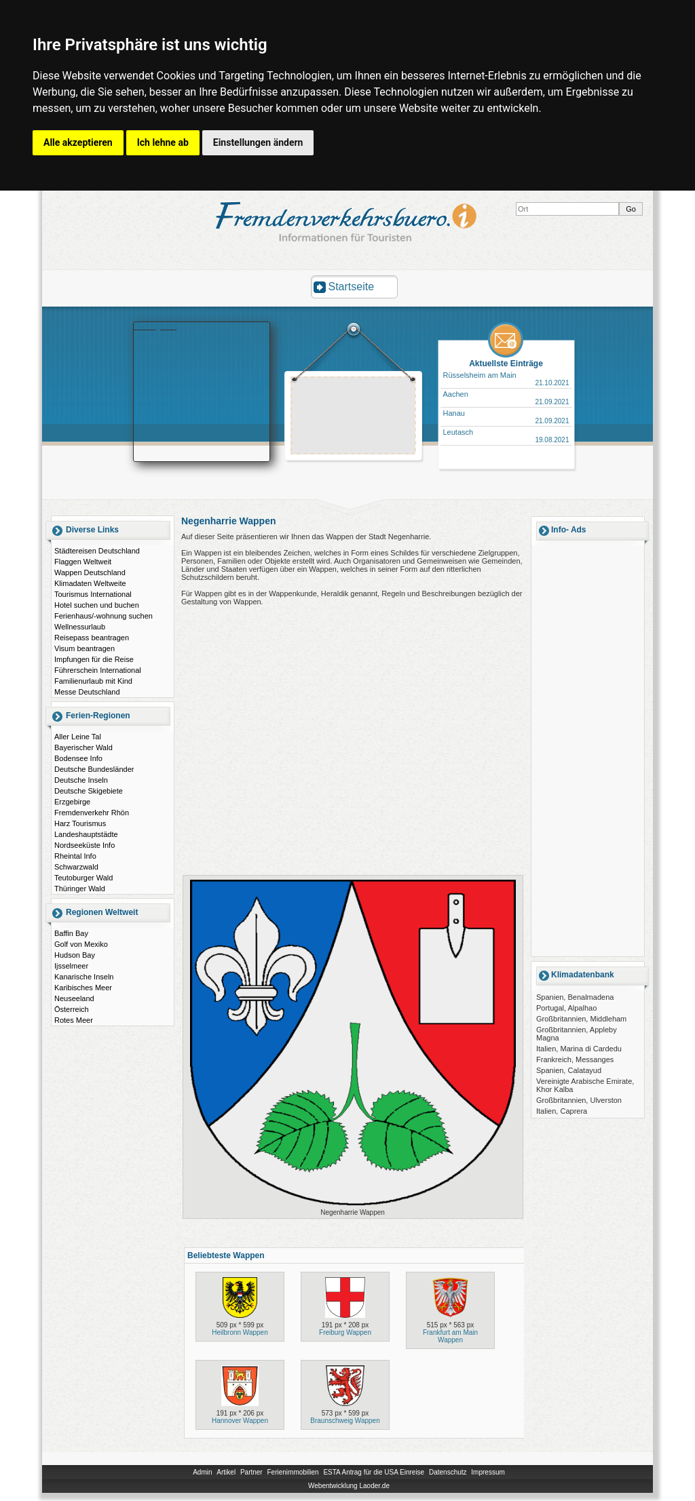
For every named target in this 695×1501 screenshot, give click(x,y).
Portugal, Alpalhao (566, 1008)
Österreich (71, 1009)
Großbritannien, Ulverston (579, 1100)
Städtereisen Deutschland (97, 551)
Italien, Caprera (561, 1111)
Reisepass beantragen (91, 637)
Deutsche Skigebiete (88, 791)
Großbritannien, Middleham (581, 1019)
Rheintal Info (75, 856)
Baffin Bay (71, 933)
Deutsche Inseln (81, 780)
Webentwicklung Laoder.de (349, 1485)
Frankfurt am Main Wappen (450, 1336)
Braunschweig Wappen (344, 1420)
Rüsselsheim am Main (479, 375)
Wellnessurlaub (79, 627)
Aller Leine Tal (77, 737)
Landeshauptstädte (86, 834)
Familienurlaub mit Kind (93, 681)
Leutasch (458, 432)
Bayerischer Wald (83, 747)
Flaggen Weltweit (82, 562)
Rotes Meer (73, 1020)
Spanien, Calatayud (568, 1070)
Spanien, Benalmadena (575, 997)
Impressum (487, 1472)
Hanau (454, 413)
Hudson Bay (74, 955)
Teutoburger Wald (83, 878)
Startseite (351, 286)
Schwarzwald (76, 867)
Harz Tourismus (80, 823)
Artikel (226, 1472)
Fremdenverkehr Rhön (91, 812)
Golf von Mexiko (81, 944)
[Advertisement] (353, 417)
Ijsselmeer (71, 966)
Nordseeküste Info (84, 845)
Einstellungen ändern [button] (258, 142)
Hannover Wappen (240, 1420)
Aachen (455, 394)
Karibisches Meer (83, 987)
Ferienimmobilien (292, 1472)
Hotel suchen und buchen (96, 605)
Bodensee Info (78, 758)
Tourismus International (93, 594)
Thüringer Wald (79, 888)
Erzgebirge (72, 802)
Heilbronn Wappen (239, 1332)
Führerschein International (97, 670)
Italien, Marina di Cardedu (579, 1049)
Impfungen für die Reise (94, 659)
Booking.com (155, 326)
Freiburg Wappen (345, 1332)
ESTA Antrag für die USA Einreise (373, 1472)
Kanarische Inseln (83, 977)
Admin (202, 1472)
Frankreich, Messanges (575, 1059)
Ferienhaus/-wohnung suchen (103, 616)
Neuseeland (74, 998)
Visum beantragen (84, 648)
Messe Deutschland (87, 692)
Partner (251, 1472)
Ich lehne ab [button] (163, 142)
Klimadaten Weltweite (90, 583)
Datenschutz (448, 1472)
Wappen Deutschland (90, 572)
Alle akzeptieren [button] (78, 142)
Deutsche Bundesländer (94, 769)
